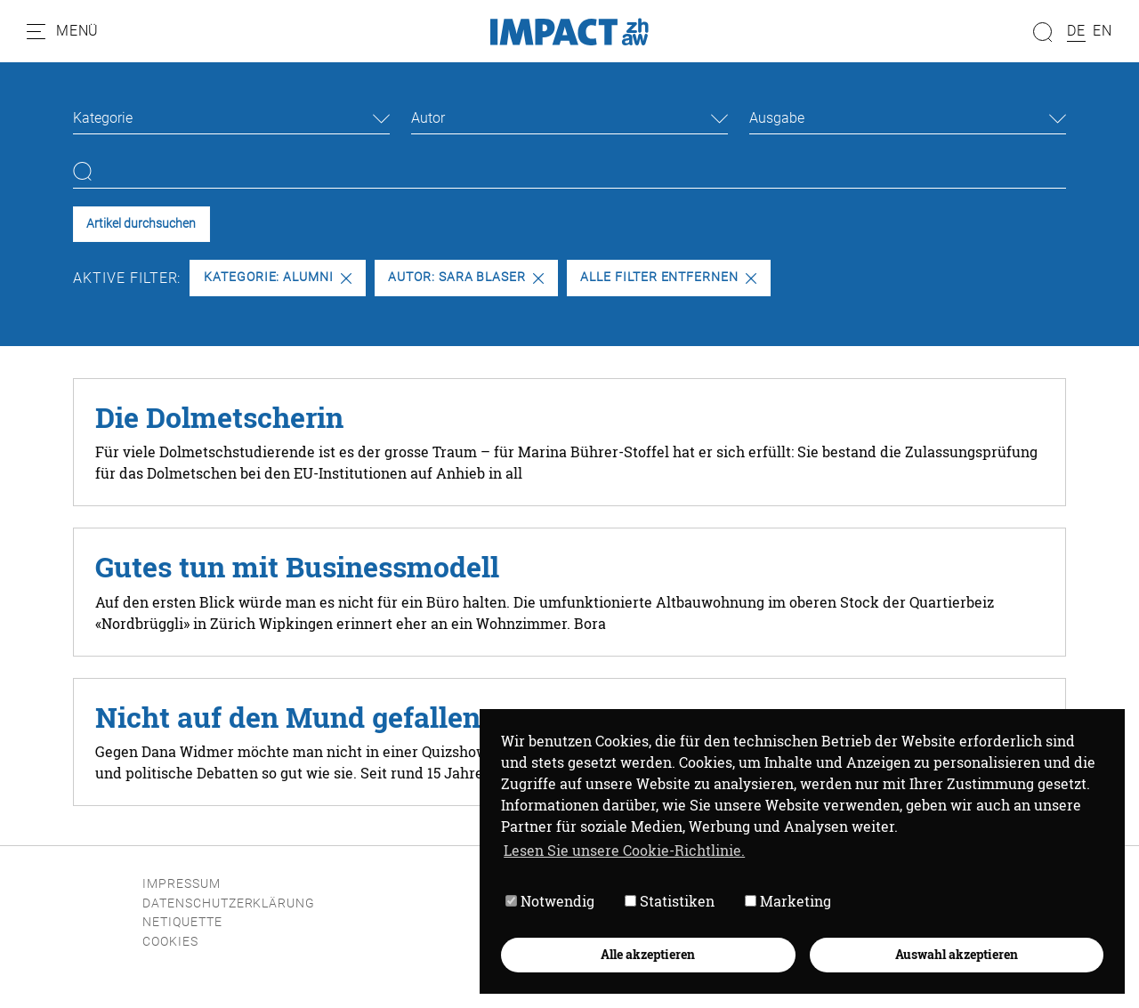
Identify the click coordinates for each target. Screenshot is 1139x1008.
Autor (428, 117)
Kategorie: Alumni (277, 277)
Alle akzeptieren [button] (648, 954)
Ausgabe (776, 117)
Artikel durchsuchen (141, 223)
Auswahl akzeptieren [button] (956, 954)
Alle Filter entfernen (668, 277)
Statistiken (670, 900)
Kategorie (103, 117)
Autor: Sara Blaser (466, 277)
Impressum (181, 883)
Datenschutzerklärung (228, 903)
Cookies (170, 941)
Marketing (788, 900)
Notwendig (549, 900)
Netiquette (182, 922)
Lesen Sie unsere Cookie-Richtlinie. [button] (624, 850)
